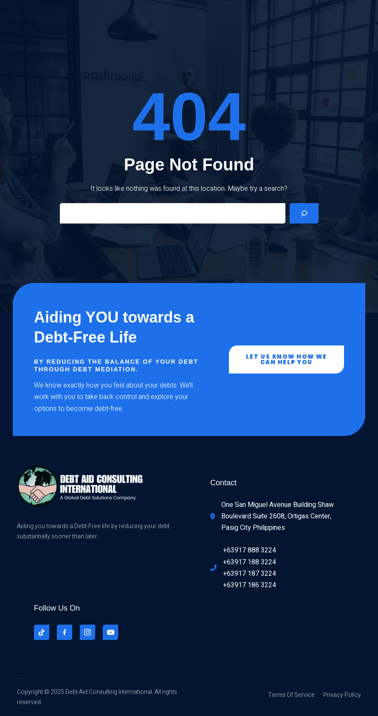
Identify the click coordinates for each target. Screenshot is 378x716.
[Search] (304, 213)
